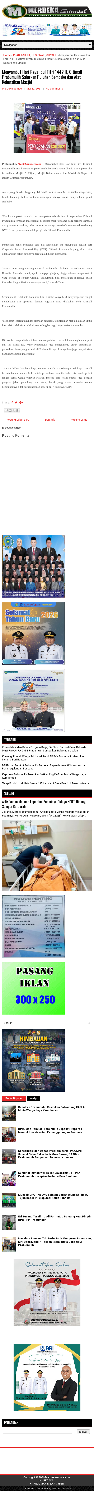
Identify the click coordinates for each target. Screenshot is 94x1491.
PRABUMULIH (21, 55)
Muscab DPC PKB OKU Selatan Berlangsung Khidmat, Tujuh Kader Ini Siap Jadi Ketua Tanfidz (53, 1196)
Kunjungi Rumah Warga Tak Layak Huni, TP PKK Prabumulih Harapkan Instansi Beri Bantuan (49, 1174)
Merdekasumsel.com (58, 1477)
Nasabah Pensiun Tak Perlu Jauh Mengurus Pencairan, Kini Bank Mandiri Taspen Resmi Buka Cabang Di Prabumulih (55, 1242)
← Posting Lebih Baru (16, 419)
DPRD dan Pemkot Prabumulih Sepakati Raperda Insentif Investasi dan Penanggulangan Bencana (50, 1130)
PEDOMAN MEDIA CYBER (49, 1483)
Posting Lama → (81, 419)
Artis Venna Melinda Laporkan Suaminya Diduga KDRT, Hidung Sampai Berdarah (43, 804)
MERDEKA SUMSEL (62, 1488)
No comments (54, 88)
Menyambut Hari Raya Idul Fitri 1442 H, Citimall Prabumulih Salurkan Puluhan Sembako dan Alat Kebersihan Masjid (42, 76)
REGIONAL (38, 55)
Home (7, 55)
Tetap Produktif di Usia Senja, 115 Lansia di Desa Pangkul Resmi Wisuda (45, 783)
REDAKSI (48, 1480)
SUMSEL (51, 55)
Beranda (50, 419)
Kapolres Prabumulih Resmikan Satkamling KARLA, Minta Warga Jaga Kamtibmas (51, 1109)
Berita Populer (14, 1098)
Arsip (33, 1098)
